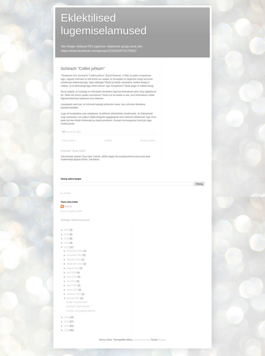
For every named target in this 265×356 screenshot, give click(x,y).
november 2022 (75, 255)
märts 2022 (72, 290)
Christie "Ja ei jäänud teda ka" (81, 311)
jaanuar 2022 (73, 298)
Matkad (68, 206)
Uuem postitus (69, 140)
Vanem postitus (148, 140)
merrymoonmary (141, 339)
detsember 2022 (75, 251)
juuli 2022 (72, 272)
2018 (67, 330)
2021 (67, 317)
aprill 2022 (72, 285)
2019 (67, 326)
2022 (67, 247)
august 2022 (73, 268)
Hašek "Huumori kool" (77, 302)
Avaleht (108, 140)
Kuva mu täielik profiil (71, 211)
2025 (67, 234)
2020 (67, 321)
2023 (67, 243)
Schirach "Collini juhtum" (78, 306)
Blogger (162, 339)
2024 (67, 238)
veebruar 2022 (74, 294)
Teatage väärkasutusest (75, 219)
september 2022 (75, 264)
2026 (67, 230)
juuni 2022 (72, 276)
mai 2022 (72, 281)
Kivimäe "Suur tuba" (73, 150)
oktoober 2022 (74, 259)
